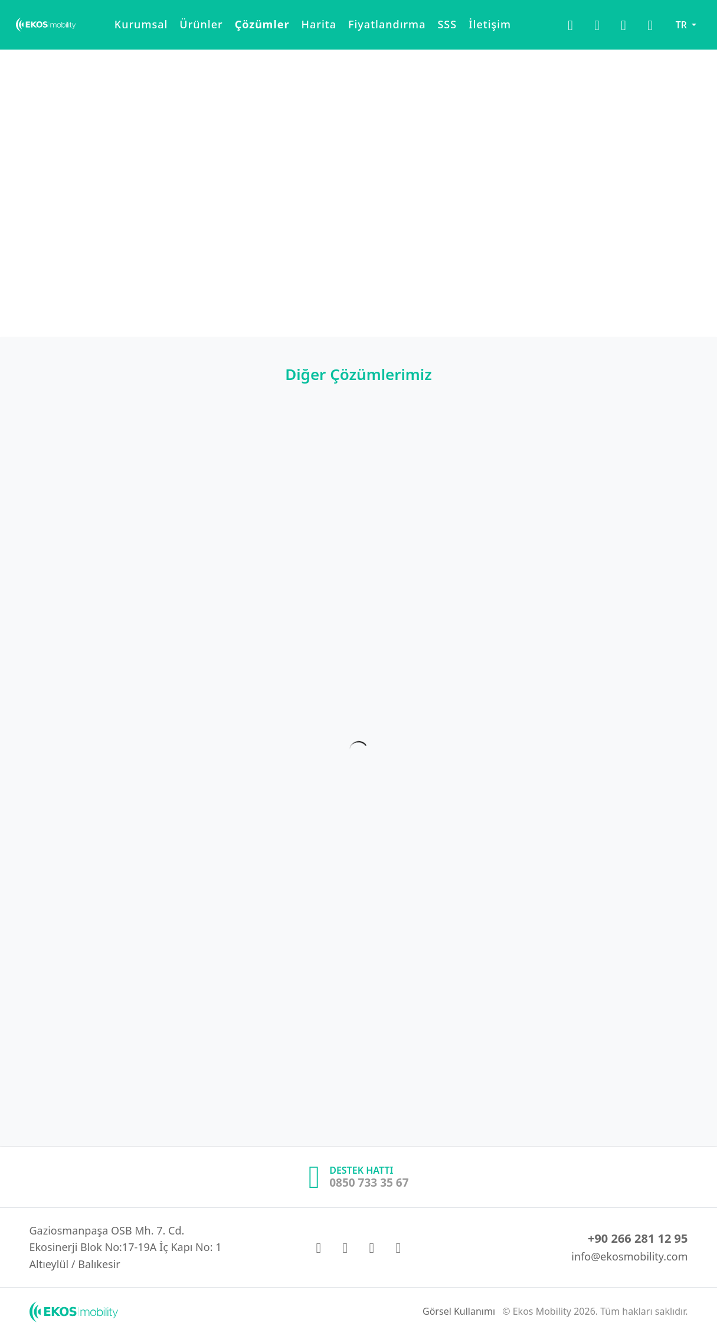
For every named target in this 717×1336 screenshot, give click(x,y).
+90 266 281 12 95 (638, 1238)
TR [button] (682, 29)
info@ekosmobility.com (629, 1256)
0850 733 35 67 (368, 1182)
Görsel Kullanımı (459, 1311)
